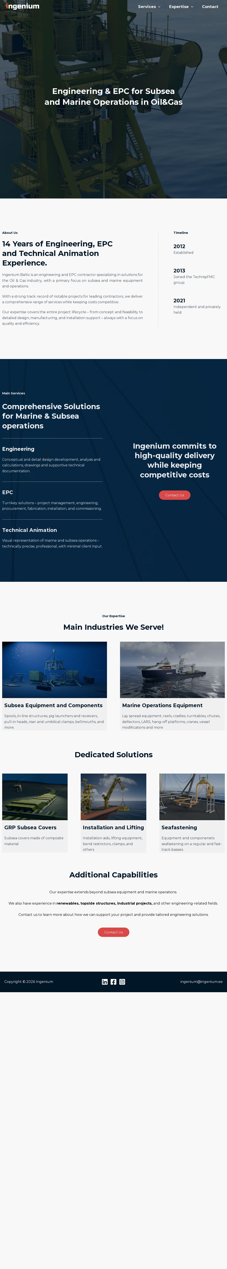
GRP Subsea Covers (30, 828)
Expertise (181, 6)
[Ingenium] (21, 6)
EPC (7, 492)
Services (149, 6)
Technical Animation (29, 530)
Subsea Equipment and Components (53, 705)
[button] (158, 6)
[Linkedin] (105, 982)
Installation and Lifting (113, 828)
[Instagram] (122, 982)
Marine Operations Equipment (162, 705)
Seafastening (179, 828)
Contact (210, 6)
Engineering (18, 449)
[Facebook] (113, 982)
